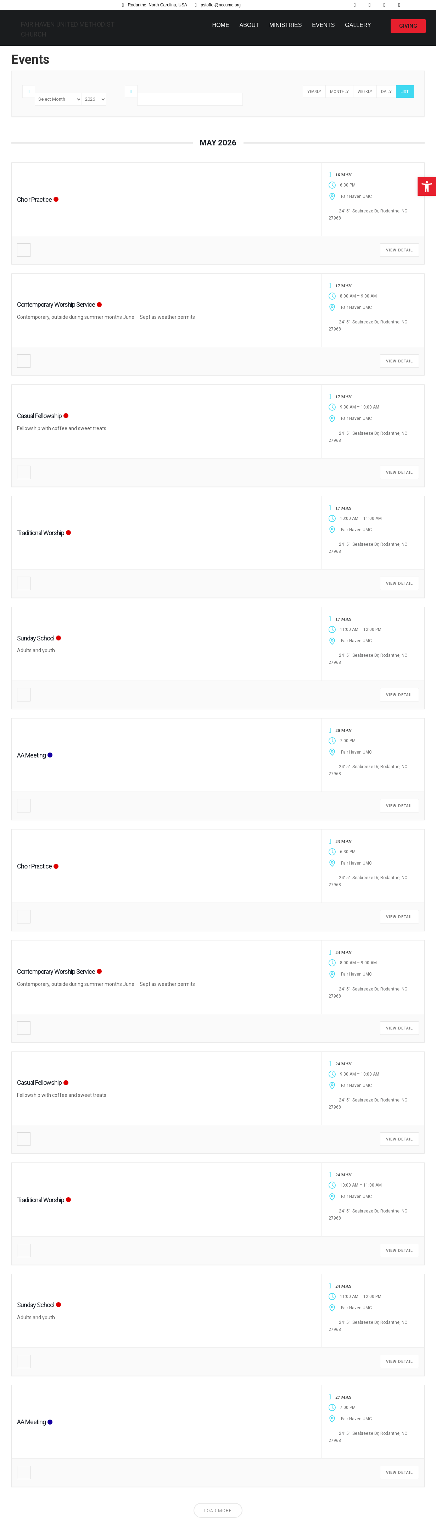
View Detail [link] (399, 250)
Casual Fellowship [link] (39, 416)
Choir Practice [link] (34, 199)
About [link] (249, 25)
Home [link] (220, 25)
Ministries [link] (285, 25)
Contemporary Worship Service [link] (56, 304)
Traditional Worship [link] (40, 533)
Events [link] (323, 25)
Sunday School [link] (35, 638)
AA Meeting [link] (31, 755)
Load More (218, 1510)
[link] (427, 186)
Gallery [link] (358, 25)
